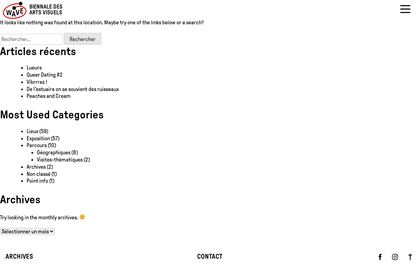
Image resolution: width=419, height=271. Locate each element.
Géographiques (53, 152)
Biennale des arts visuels (45, 10)
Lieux (32, 131)
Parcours (37, 145)
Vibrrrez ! (37, 82)
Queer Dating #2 (44, 75)
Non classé (39, 174)
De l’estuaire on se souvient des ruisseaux (73, 89)
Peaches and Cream (49, 96)
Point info (37, 181)
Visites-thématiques (60, 160)
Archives (36, 167)
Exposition (38, 138)
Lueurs (34, 67)
